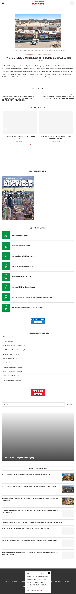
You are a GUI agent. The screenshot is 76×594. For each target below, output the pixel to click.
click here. (40, 590)
